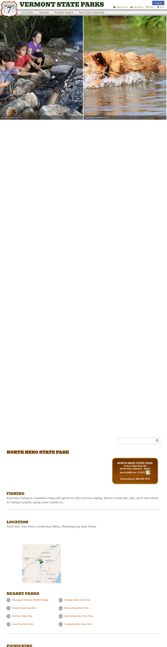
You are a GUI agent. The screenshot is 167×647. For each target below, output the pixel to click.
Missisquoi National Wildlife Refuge (30, 599)
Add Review (120, 7)
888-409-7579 (143, 479)
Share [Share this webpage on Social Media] (150, 7)
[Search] (137, 441)
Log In (158, 3)
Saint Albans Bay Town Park (78, 616)
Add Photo (136, 7)
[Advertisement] (35, 442)
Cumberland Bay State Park (78, 624)
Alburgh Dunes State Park (77, 599)
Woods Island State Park (24, 608)
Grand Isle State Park (22, 624)
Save (160, 7)
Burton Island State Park (76, 608)
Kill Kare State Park (22, 616)
